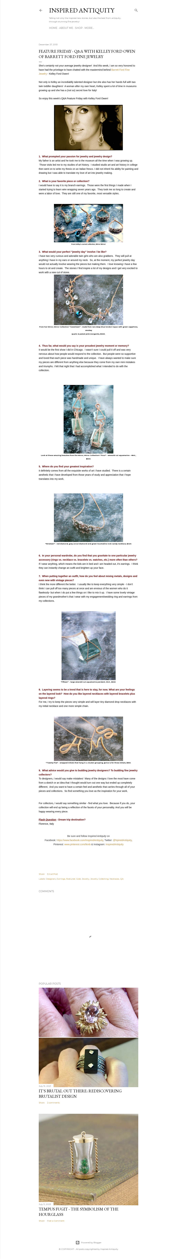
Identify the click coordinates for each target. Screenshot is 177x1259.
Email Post (52, 874)
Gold (78, 879)
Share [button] (41, 874)
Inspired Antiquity (81, 10)
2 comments (53, 1102)
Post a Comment (55, 1220)
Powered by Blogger (88, 1243)
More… (89, 28)
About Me (66, 28)
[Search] (136, 9)
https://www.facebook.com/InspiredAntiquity (80, 840)
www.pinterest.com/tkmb (77, 844)
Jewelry (85, 879)
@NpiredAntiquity (122, 840)
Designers (51, 879)
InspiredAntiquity (115, 844)
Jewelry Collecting (99, 879)
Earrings (61, 879)
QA (122, 879)
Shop (79, 28)
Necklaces (114, 879)
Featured (70, 879)
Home (53, 28)
